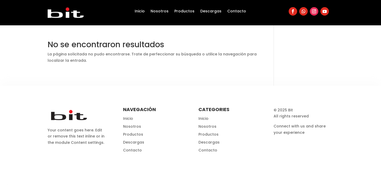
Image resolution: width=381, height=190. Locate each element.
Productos (184, 11)
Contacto (236, 11)
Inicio (140, 11)
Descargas (210, 11)
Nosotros (160, 11)
